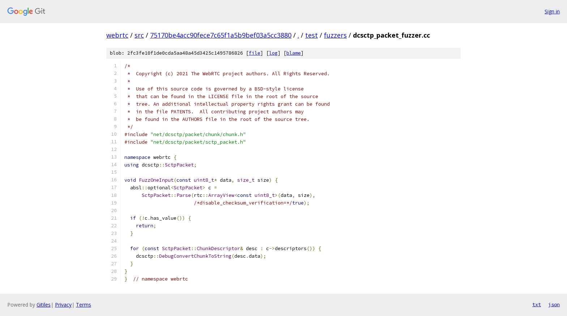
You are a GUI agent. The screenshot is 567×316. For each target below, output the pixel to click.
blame (293, 53)
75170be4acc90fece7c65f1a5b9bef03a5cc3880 (220, 35)
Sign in (552, 11)
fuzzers (335, 35)
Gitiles (44, 304)
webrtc (117, 35)
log (273, 53)
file (254, 53)
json (554, 304)
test (311, 35)
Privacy (63, 304)
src (139, 35)
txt (536, 304)
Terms (83, 304)
